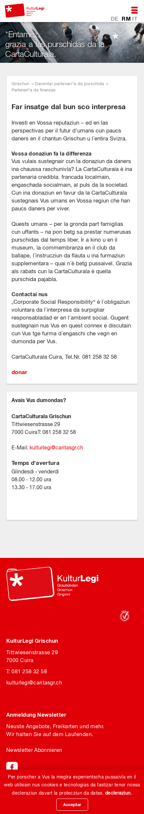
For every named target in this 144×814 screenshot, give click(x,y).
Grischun (20, 83)
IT (134, 18)
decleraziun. (118, 793)
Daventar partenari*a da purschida (69, 83)
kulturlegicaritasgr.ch (56, 447)
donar (20, 372)
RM (127, 18)
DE (115, 18)
